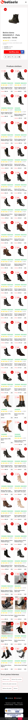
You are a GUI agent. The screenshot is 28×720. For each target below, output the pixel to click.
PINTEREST (18, 698)
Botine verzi (6, 679)
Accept (20, 718)
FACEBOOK (9, 698)
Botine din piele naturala (9, 684)
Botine (15, 688)
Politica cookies (18, 704)
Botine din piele (7, 688)
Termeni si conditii (11, 703)
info (12, 91)
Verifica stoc (16, 52)
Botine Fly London (17, 679)
